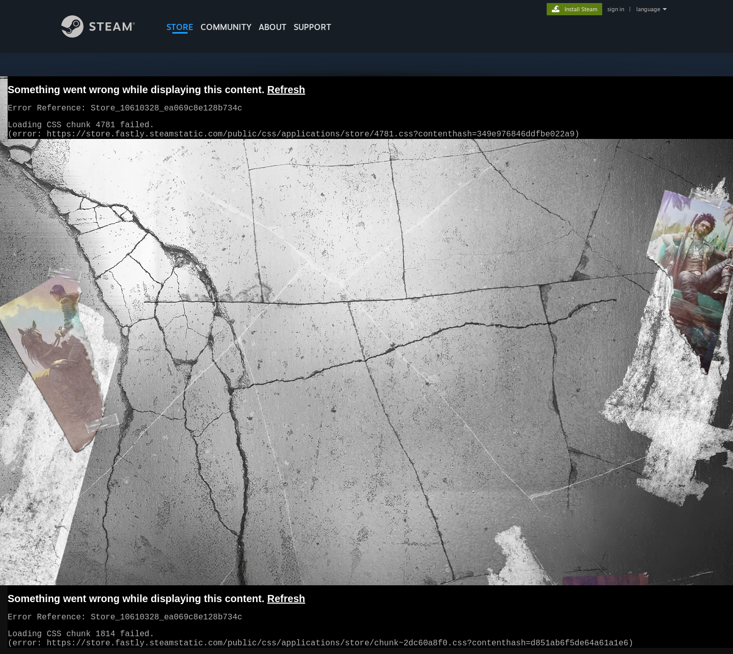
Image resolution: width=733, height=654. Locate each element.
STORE (179, 27)
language (648, 9)
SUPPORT (312, 27)
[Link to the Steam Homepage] (106, 35)
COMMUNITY (226, 27)
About (273, 27)
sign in (615, 9)
